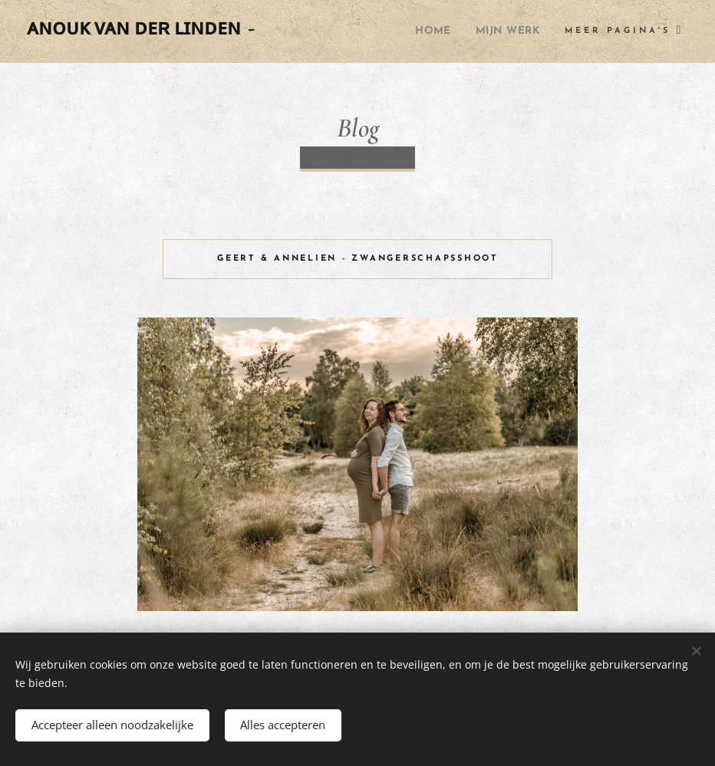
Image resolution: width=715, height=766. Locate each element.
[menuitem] (423, 31)
